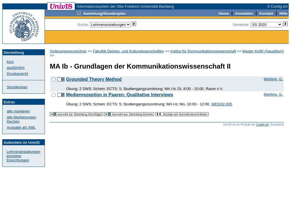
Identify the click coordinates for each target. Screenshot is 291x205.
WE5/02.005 (221, 104)
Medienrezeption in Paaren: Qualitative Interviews (119, 94)
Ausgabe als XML (21, 127)
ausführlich (16, 67)
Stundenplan (17, 87)
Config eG (262, 124)
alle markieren (18, 111)
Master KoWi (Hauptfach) (263, 51)
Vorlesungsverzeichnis (68, 51)
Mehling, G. (273, 79)
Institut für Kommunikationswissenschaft (203, 51)
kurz (10, 62)
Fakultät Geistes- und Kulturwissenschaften (128, 51)
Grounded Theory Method (94, 79)
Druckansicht (17, 73)
